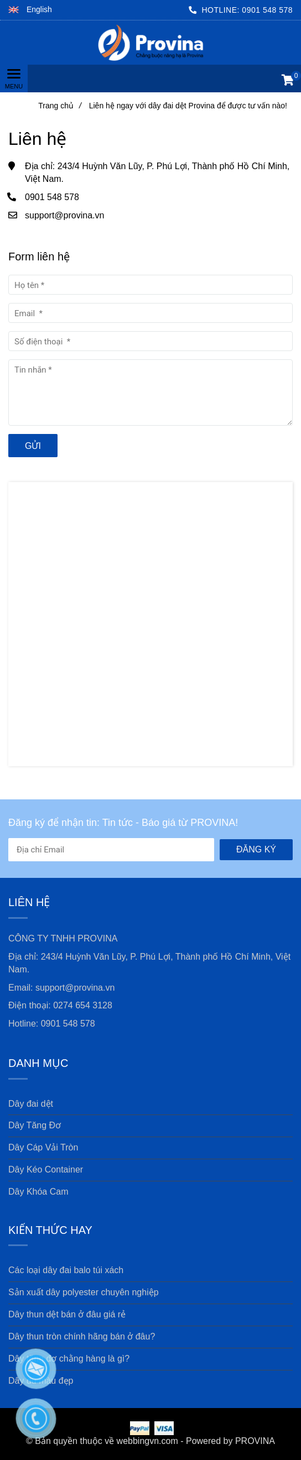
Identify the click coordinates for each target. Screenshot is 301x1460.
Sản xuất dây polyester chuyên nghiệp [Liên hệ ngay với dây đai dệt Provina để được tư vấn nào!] (83, 1292)
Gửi (33, 446)
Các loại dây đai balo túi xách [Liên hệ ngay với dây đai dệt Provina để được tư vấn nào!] (65, 1270)
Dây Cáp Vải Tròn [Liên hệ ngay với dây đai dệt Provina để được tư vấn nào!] (43, 1147)
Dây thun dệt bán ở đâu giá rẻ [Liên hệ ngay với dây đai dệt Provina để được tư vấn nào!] (67, 1314)
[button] (30, 10)
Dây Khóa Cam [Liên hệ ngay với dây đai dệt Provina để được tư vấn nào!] (38, 1191)
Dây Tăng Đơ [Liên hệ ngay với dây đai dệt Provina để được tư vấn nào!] (34, 1125)
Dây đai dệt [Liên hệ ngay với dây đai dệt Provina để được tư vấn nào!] (30, 1103)
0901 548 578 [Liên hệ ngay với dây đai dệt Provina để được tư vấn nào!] (267, 10)
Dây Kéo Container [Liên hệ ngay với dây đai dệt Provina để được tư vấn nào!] (45, 1169)
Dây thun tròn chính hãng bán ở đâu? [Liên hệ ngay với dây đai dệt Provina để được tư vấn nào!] (81, 1336)
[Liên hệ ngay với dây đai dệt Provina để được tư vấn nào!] (150, 42)
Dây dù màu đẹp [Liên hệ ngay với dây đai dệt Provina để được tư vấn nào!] (41, 1380)
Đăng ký (256, 849)
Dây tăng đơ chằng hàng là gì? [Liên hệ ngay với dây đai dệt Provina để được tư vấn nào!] (68, 1358)
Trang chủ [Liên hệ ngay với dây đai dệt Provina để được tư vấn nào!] (59, 105)
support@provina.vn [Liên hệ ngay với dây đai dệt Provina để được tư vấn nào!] (64, 215)
